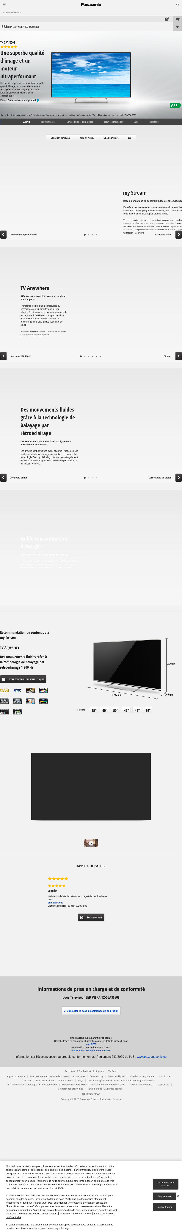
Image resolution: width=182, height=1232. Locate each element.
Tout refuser (164, 1196)
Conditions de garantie (142, 1076)
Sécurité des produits (141, 1084)
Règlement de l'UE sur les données (106, 1088)
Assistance (154, 121)
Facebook (70, 1071)
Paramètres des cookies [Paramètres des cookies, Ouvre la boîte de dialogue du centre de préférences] (166, 1184)
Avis (136, 121)
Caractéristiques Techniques (80, 121)
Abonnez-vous (65, 1080)
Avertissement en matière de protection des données (57, 1076)
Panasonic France (12, 12)
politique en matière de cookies (75, 1213)
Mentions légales (117, 1076)
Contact (27, 1080)
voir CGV (91, 1044)
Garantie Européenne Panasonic (108, 1084)
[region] (91, 1196)
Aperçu (26, 121)
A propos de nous (16, 1076)
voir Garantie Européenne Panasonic (91, 1050)
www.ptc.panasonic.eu (152, 1056)
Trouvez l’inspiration (113, 121)
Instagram (98, 1071)
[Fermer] (178, 1196)
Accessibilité (162, 1084)
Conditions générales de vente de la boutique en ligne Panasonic (121, 1080)
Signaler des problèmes (70, 1088)
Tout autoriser (164, 1207)
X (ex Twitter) (84, 1071)
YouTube (112, 1071)
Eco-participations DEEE (74, 1084)
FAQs (80, 1080)
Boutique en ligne (45, 1080)
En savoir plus (55, 902)
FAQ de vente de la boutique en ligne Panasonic (32, 1084)
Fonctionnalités (48, 121)
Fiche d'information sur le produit (19, 100)
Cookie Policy (96, 1076)
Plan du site (164, 1076)
